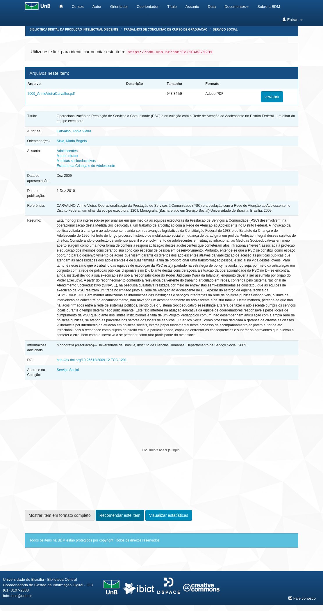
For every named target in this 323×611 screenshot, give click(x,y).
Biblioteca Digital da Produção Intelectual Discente (74, 29)
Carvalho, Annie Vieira (74, 131)
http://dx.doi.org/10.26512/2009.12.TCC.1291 (92, 360)
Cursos (77, 6)
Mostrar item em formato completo (60, 515)
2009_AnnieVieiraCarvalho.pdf (51, 94)
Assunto (192, 6)
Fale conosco (302, 598)
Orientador (119, 6)
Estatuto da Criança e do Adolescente (86, 166)
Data (212, 6)
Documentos (236, 6)
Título (172, 6)
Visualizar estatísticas (168, 515)
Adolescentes (67, 151)
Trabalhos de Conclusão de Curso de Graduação (166, 29)
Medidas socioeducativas (76, 161)
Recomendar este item (119, 515)
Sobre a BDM (268, 6)
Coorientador (147, 6)
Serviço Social (225, 29)
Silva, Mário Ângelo (72, 141)
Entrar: (292, 19)
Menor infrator (67, 156)
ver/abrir (272, 97)
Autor (96, 6)
